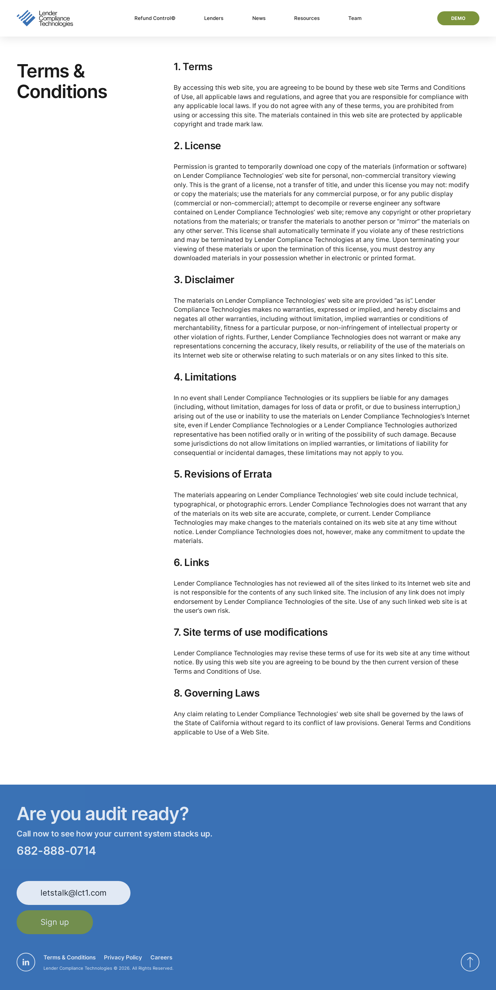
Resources (307, 18)
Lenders (213, 18)
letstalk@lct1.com (74, 893)
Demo (458, 18)
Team (355, 18)
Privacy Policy (123, 957)
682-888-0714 (56, 850)
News (259, 18)
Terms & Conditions (69, 957)
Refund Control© (155, 18)
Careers (161, 957)
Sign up (55, 922)
